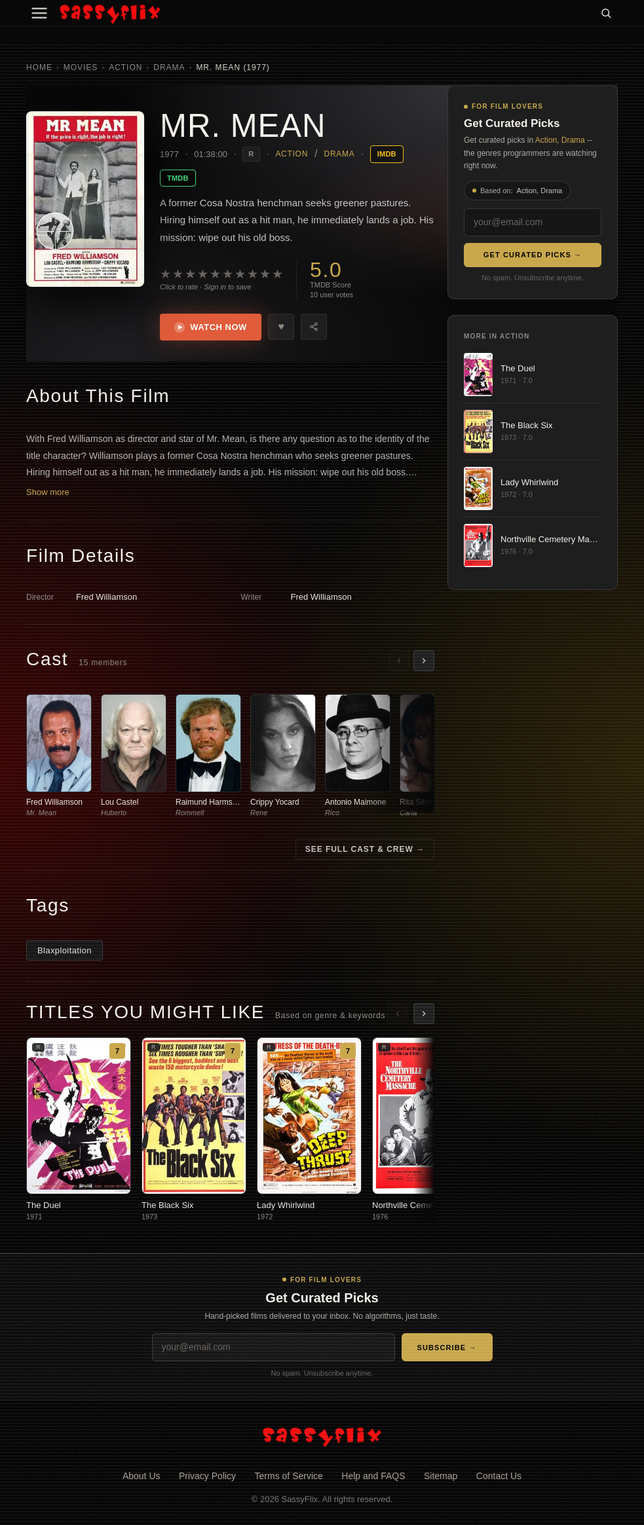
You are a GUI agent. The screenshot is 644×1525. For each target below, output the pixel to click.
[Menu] (39, 13)
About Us (142, 1477)
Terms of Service (289, 1477)
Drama (169, 67)
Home (39, 67)
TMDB (178, 178)
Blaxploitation (64, 952)
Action (125, 67)
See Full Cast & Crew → (365, 850)
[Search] (606, 13)
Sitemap (440, 1477)
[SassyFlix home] (322, 1437)
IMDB (386, 154)
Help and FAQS (373, 1477)
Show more (47, 493)
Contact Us (498, 1477)
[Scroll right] (423, 662)
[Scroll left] (398, 662)
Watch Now (212, 328)
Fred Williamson (106, 598)
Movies (81, 67)
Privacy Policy (207, 1477)
